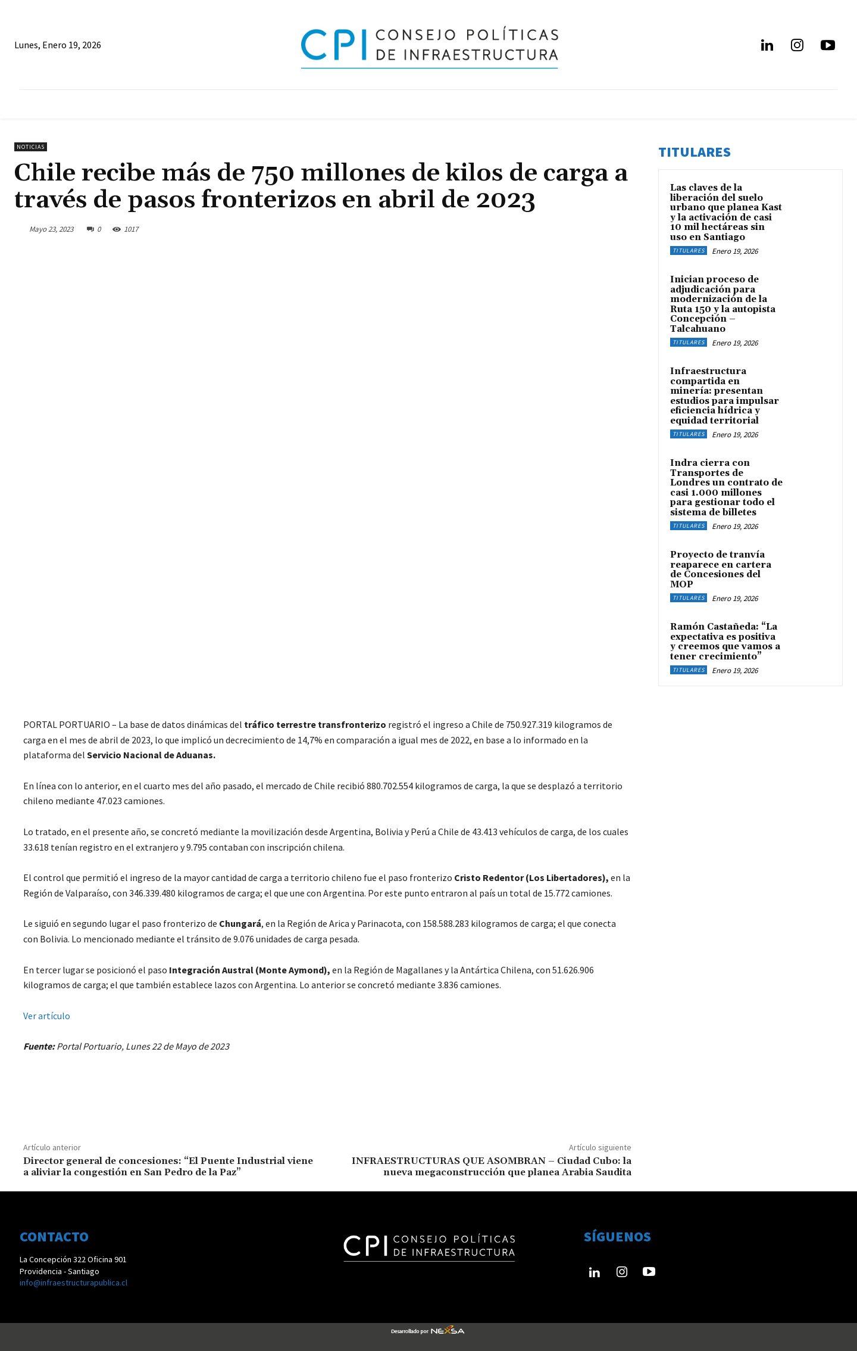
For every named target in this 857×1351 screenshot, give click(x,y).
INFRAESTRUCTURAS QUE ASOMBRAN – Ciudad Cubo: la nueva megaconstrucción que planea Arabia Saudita (491, 1166)
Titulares (689, 250)
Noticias (30, 146)
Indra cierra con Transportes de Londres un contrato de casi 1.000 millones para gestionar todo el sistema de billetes (726, 487)
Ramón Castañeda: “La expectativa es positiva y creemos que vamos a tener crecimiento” (725, 641)
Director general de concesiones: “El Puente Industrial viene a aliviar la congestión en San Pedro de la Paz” (168, 1166)
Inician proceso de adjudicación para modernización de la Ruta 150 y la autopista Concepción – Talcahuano (722, 304)
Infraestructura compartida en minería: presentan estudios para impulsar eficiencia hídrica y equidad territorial (724, 396)
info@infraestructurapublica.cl (73, 1282)
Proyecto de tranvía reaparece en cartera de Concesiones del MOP (720, 569)
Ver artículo (46, 1016)
